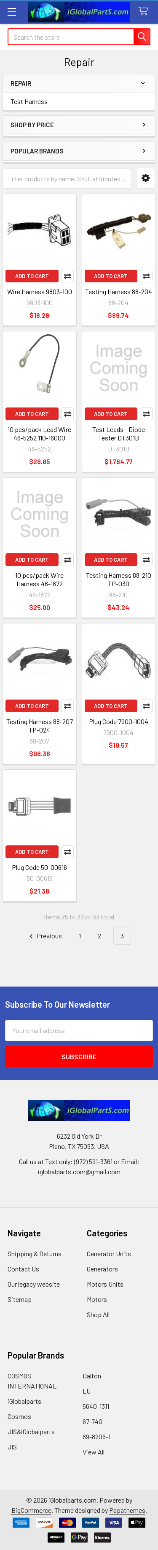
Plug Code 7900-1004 (118, 721)
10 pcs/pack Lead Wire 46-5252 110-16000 (39, 433)
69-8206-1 (96, 1436)
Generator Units (109, 1253)
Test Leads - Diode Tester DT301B (118, 433)
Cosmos (19, 1416)
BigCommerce (31, 1510)
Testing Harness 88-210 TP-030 (118, 579)
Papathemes (127, 1510)
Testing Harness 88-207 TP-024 (39, 725)
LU (87, 1391)
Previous (44, 936)
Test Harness (29, 101)
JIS (12, 1447)
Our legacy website (34, 1284)
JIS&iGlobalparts (31, 1431)
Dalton (92, 1376)
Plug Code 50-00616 (39, 867)
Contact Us (23, 1269)
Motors (97, 1299)
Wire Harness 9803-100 (39, 291)
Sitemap (20, 1299)
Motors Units (105, 1284)
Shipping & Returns (35, 1253)
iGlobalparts (24, 1401)
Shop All (98, 1314)
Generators (102, 1269)
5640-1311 (96, 1406)
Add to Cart (32, 276)
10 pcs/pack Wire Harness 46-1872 (39, 579)
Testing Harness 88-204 (118, 291)
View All (93, 1452)
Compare (67, 276)
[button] (145, 178)
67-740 (92, 1421)
